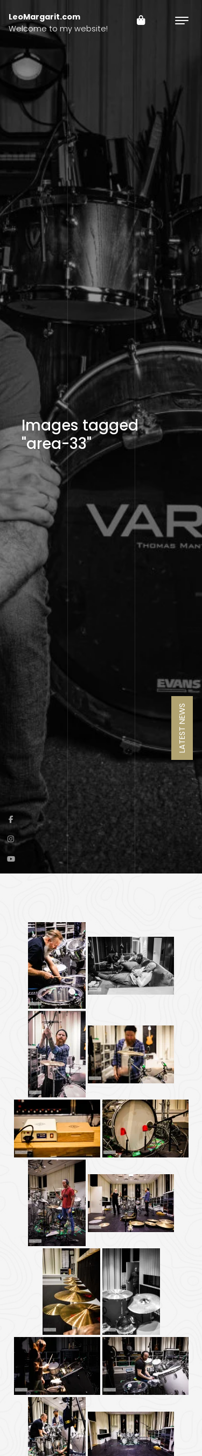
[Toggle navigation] (182, 20)
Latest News (182, 728)
